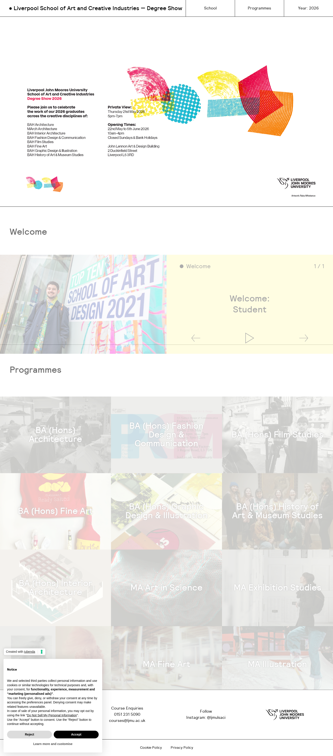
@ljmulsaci (216, 718)
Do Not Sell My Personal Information (52, 715)
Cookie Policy (151, 747)
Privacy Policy (182, 747)
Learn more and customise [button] (52, 744)
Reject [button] (29, 734)
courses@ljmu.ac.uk (127, 721)
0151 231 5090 (127, 715)
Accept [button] (76, 734)
